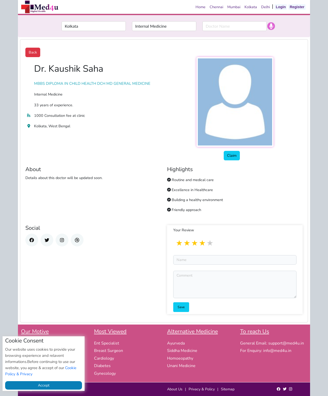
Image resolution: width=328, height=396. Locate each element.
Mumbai (233, 6)
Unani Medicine (181, 366)
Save (181, 307)
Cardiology (104, 358)
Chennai (216, 6)
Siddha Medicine (182, 350)
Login (281, 7)
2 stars (187, 243)
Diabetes (102, 366)
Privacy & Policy (202, 389)
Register (297, 7)
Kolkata (250, 6)
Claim (232, 155)
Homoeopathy (180, 358)
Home (201, 6)
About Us (174, 389)
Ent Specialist (106, 343)
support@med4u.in (286, 343)
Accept (43, 385)
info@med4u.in (277, 350)
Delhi (265, 6)
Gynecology (105, 373)
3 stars (195, 243)
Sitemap (227, 389)
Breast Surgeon (108, 350)
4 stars (203, 243)
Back (33, 52)
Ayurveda (176, 343)
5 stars (210, 243)
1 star (179, 243)
